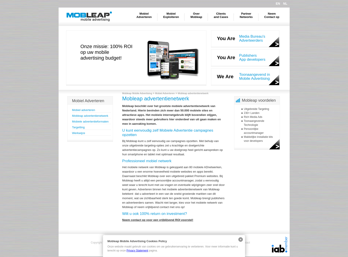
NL (285, 3)
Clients (221, 15)
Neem (271, 15)
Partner (246, 15)
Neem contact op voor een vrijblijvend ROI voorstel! (157, 220)
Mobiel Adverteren (165, 93)
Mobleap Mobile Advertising (89, 16)
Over (196, 15)
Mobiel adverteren (83, 110)
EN (278, 3)
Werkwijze (78, 133)
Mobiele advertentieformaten (90, 121)
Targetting (78, 127)
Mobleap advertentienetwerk (90, 115)
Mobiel (144, 15)
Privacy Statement (137, 250)
